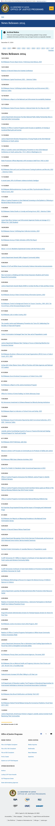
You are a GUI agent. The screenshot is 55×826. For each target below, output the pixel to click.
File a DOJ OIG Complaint (8, 748)
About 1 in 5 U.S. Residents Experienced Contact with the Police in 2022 (23, 248)
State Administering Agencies (9, 782)
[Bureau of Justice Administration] (15, 801)
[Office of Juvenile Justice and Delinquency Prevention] (15, 807)
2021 (28, 48)
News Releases (32, 752)
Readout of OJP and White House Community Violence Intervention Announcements (26, 266)
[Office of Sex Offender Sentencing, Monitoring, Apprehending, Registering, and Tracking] (39, 807)
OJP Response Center (7, 778)
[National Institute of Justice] (39, 801)
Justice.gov (44, 820)
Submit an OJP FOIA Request (9, 760)
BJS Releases (21, 62)
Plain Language (18, 816)
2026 (4, 48)
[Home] (26, 8)
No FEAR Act (11, 820)
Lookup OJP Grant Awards (8, 774)
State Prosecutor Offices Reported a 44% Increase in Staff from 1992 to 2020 (25, 160)
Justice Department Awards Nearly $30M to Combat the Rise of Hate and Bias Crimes (27, 286)
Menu (51, 8)
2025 (9, 48)
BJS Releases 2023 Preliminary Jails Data (14, 442)
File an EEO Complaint (7, 752)
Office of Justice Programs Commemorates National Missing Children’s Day (24, 499)
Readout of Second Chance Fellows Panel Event (15, 529)
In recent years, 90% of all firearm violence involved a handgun (20, 180)
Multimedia (31, 748)
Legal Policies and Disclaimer (41, 816)
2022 (23, 48)
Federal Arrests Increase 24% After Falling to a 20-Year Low (19, 674)
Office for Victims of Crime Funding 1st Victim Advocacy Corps (20, 393)
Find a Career (5, 756)
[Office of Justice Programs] (5, 8)
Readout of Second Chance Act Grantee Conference (17, 70)
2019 (38, 48)
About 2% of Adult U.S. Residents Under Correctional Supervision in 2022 (23, 468)
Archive (3, 770)
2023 (18, 48)
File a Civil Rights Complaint (9, 744)
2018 (43, 48)
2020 (33, 48)
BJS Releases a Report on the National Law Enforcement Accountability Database (26, 99)
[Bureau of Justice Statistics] (27, 802)
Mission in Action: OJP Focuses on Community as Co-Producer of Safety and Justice (27, 451)
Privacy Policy (27, 816)
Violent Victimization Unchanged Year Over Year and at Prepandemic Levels (24, 334)
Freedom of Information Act (24, 820)
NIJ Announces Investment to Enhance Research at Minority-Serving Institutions (25, 402)
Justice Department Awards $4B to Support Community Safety (20, 257)
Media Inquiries (32, 744)
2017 (48, 48)
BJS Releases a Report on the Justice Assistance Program (19, 385)
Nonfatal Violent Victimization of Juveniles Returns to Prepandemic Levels (23, 549)
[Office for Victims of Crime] (27, 807)
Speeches (31, 756)
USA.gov (36, 820)
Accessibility (8, 816)
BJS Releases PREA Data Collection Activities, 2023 (17, 459)
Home (2, 17)
